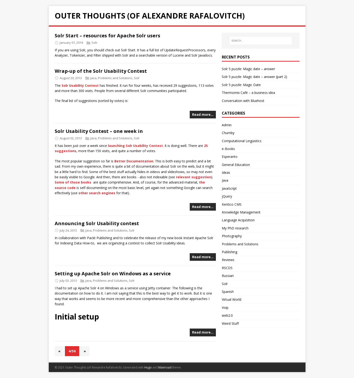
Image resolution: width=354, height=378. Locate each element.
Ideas (226, 172)
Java (93, 78)
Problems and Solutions (115, 78)
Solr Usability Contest (80, 85)
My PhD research (235, 228)
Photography (232, 236)
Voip (225, 307)
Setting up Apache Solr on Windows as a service (113, 273)
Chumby (228, 133)
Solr (94, 42)
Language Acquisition (238, 220)
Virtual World (231, 299)
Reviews (228, 259)
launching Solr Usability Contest (135, 145)
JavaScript (229, 188)
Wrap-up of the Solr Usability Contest (101, 71)
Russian (228, 275)
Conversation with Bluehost (243, 100)
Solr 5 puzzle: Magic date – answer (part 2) (254, 76)
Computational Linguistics (242, 141)
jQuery (227, 196)
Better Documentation (133, 161)
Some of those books (73, 182)
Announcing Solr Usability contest (97, 223)
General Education (236, 164)
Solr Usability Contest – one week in (99, 131)
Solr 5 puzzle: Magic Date (241, 84)
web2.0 (227, 315)
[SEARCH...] (260, 40)
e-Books (228, 148)
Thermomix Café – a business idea (248, 92)
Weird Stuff (230, 323)
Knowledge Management (241, 212)
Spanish (228, 291)
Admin (227, 125)
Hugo (148, 367)
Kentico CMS (232, 204)
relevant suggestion (193, 177)
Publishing (229, 252)
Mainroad (164, 367)
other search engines (96, 193)
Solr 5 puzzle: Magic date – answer (248, 69)
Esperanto (230, 156)
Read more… (202, 114)
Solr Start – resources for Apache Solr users (107, 35)
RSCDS (227, 268)
